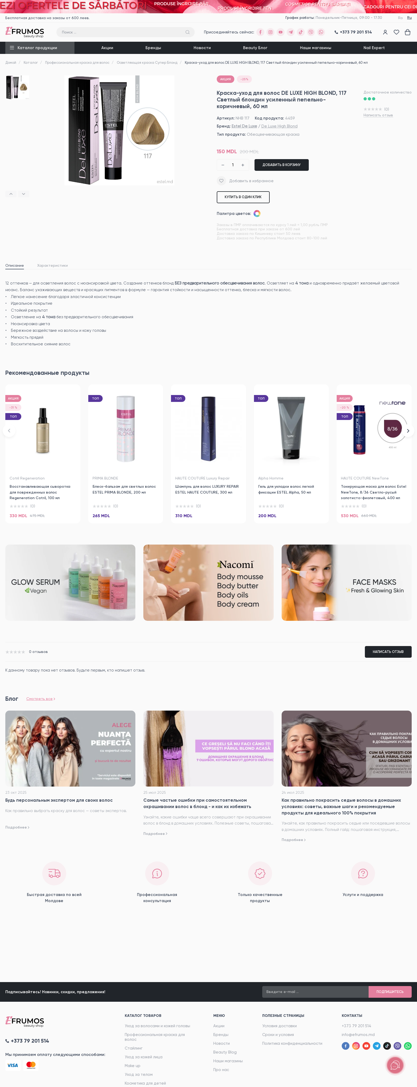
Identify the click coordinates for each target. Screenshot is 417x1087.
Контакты (352, 1015)
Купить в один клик (243, 197)
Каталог (31, 63)
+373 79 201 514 (356, 1026)
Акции (107, 47)
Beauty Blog (225, 1052)
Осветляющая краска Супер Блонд (147, 63)
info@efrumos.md (358, 1034)
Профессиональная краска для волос (77, 63)
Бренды (153, 47)
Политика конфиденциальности (292, 1043)
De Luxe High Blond (279, 126)
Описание (14, 265)
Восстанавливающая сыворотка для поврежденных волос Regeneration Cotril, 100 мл (40, 492)
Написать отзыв (378, 115)
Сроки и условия (278, 1034)
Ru (409, 17)
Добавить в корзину (281, 165)
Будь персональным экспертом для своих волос (59, 800)
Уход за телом (139, 1074)
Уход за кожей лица (143, 1057)
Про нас (221, 1069)
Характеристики (52, 265)
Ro (400, 18)
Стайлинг (134, 1048)
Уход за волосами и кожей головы (157, 1026)
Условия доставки (279, 1026)
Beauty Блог (255, 47)
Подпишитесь (390, 992)
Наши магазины (315, 47)
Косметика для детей (145, 1083)
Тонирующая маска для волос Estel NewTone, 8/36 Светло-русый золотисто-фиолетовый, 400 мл (373, 492)
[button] (10, 194)
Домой (10, 63)
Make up (132, 1065)
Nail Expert (374, 47)
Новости (202, 47)
